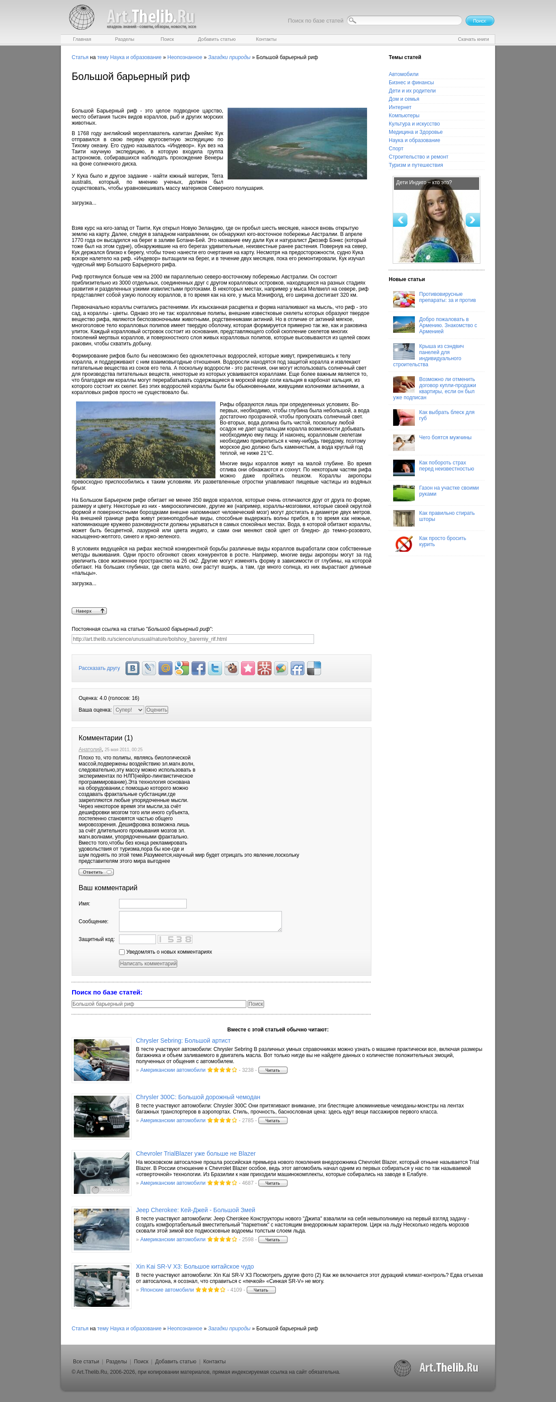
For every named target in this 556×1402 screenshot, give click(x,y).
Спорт (396, 149)
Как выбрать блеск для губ (433, 417)
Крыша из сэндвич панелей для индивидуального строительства (428, 355)
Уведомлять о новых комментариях (165, 952)
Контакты (214, 1362)
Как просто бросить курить (429, 543)
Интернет (400, 107)
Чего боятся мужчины (432, 442)
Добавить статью (175, 1362)
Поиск (141, 1362)
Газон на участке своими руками (436, 493)
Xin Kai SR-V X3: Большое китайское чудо (195, 1266)
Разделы (116, 1362)
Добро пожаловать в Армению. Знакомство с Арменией (435, 325)
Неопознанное (184, 57)
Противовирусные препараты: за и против (434, 299)
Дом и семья (404, 99)
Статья (80, 57)
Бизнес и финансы (411, 83)
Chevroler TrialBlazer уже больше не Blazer (196, 1153)
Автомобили (403, 74)
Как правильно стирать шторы (434, 518)
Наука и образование (135, 57)
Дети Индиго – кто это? (424, 182)
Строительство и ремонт (418, 157)
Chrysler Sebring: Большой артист (183, 1040)
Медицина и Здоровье (416, 132)
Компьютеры (404, 116)
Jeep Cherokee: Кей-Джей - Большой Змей (195, 1209)
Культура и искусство (414, 124)
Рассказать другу (99, 668)
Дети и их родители (412, 91)
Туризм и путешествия (416, 165)
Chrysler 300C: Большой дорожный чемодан (198, 1097)
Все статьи (86, 1362)
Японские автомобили (167, 1290)
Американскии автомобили (172, 1070)
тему (103, 57)
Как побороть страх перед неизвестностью (433, 468)
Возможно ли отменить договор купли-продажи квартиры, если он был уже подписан (434, 388)
